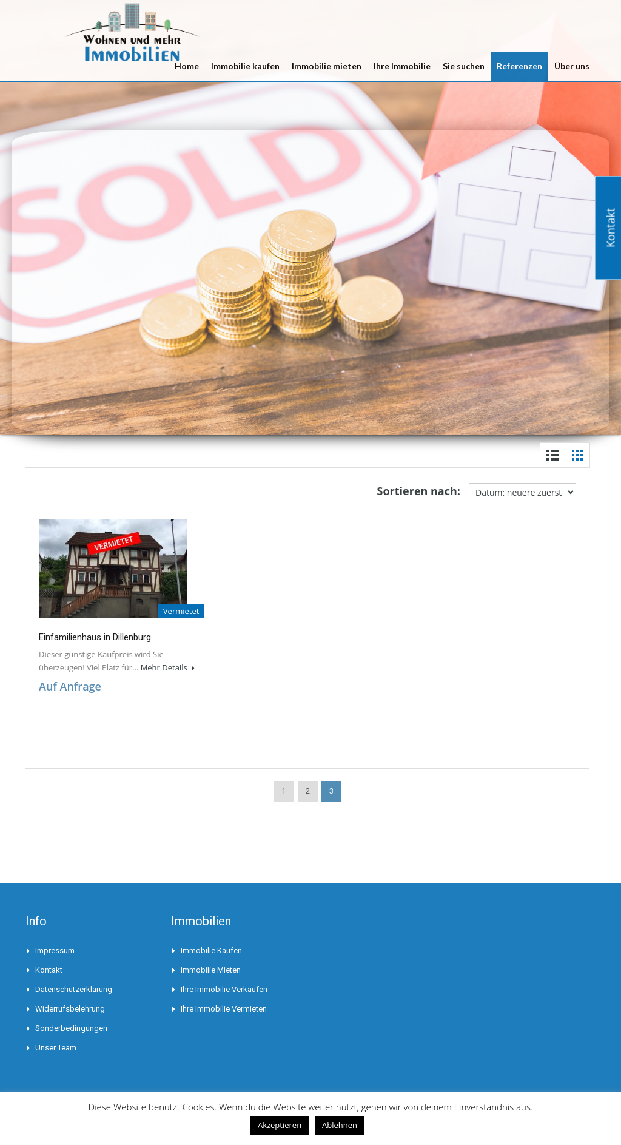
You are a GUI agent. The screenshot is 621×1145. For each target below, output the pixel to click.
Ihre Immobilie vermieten (224, 1008)
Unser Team (55, 1047)
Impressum (55, 950)
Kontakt (48, 969)
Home (187, 66)
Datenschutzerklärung (73, 989)
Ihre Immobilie (402, 66)
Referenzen (519, 66)
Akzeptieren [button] (279, 1125)
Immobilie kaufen (245, 66)
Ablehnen (339, 1125)
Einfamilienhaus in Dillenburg (95, 637)
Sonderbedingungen (71, 1028)
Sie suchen (464, 66)
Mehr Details (168, 667)
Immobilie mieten (326, 66)
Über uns (571, 66)
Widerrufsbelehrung (70, 1008)
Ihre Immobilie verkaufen (224, 989)
